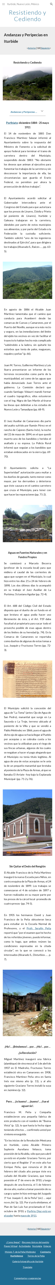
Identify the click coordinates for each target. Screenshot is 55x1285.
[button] (3, 4)
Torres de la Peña (36, 1255)
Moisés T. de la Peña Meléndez (20, 1251)
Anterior (32, 48)
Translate (27, 1267)
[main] (27, 15)
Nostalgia (37, 1246)
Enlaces (47, 1246)
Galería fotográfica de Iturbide (27, 1261)
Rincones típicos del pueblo (35, 1242)
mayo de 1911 (28, 1215)
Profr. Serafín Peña (39, 928)
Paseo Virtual (10, 1246)
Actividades (25, 1246)
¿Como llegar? (13, 1242)
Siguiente (45, 48)
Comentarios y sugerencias (27, 1278)
